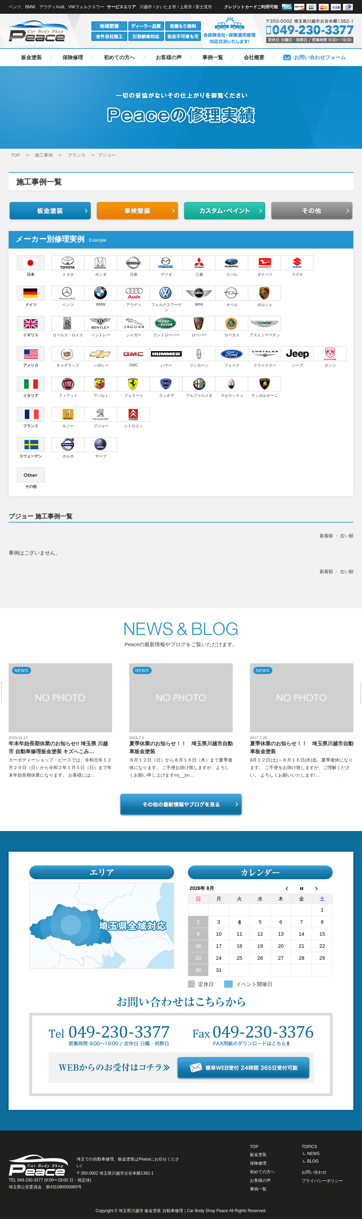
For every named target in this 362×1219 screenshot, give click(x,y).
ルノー (67, 417)
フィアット (67, 387)
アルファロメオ (199, 387)
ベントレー (100, 326)
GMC (133, 356)
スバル (231, 265)
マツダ (166, 265)
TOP (254, 1146)
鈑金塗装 (258, 1154)
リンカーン (199, 356)
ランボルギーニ (264, 387)
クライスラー (264, 356)
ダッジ (330, 356)
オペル (231, 296)
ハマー (166, 356)
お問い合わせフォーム (320, 57)
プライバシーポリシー (322, 1180)
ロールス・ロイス (67, 326)
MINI (199, 296)
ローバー (199, 326)
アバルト (100, 387)
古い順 (346, 535)
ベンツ (67, 296)
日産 (133, 265)
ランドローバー (166, 326)
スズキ (297, 265)
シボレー (100, 356)
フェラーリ (133, 387)
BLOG (313, 1161)
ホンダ (100, 265)
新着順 (326, 535)
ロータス (231, 326)
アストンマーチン (264, 326)
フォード (231, 356)
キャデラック (67, 356)
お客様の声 (169, 57)
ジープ (297, 356)
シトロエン (133, 417)
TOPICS (309, 1146)
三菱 (199, 265)
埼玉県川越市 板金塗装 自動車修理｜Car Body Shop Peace (174, 1210)
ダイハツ (264, 265)
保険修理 (72, 57)
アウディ (133, 296)
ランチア (166, 387)
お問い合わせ (314, 1172)
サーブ (100, 447)
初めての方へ (119, 57)
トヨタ (67, 265)
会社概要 (254, 57)
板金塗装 (31, 57)
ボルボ (67, 447)
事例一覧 (212, 57)
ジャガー (133, 326)
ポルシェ (264, 296)
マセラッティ (231, 387)
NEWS (313, 1153)
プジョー (100, 417)
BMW (100, 296)
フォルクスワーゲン (166, 299)
